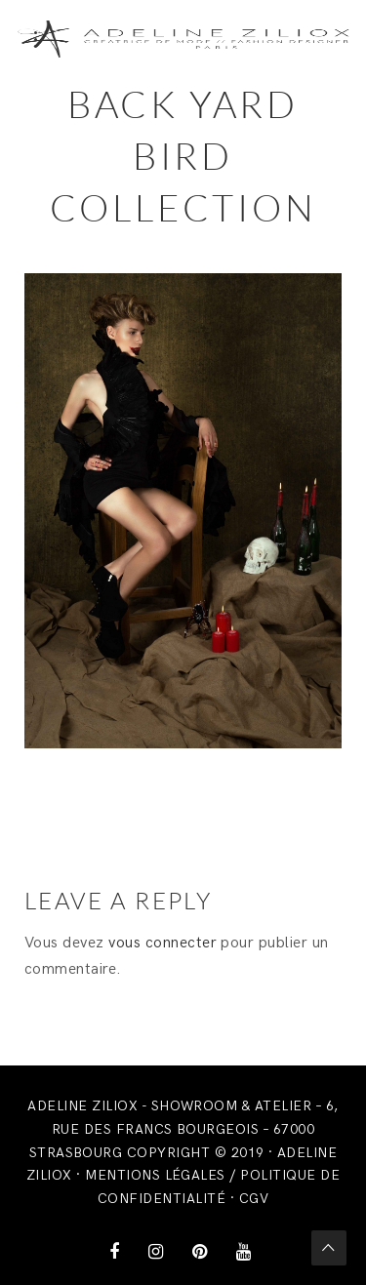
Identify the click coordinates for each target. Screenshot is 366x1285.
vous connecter (162, 943)
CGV (253, 1198)
